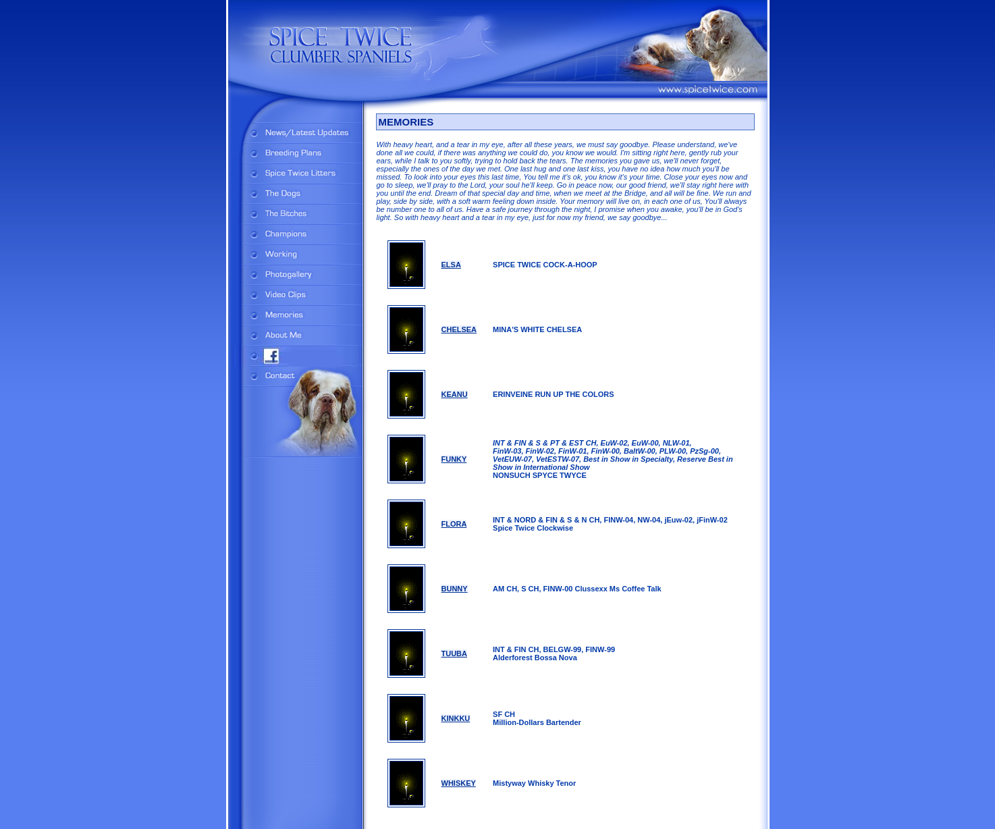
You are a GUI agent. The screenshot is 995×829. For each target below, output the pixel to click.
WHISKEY (458, 783)
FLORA (454, 524)
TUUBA (454, 653)
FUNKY (454, 459)
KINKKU (455, 718)
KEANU (454, 394)
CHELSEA (459, 329)
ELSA (451, 265)
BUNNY (454, 589)
